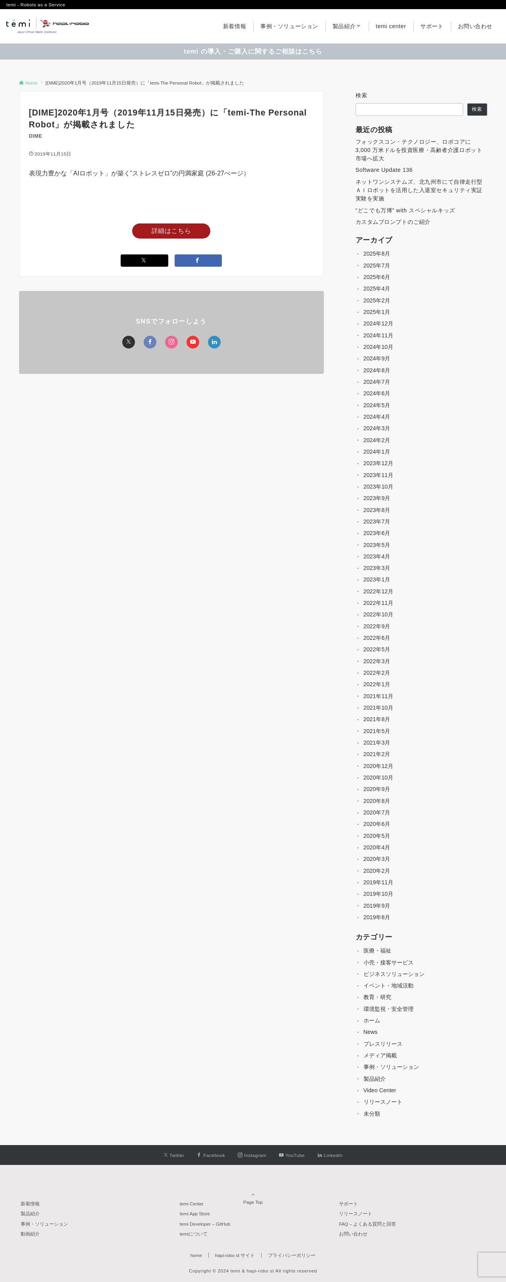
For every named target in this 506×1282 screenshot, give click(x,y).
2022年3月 (377, 661)
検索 (362, 95)
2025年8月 (377, 253)
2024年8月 (377, 370)
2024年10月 (378, 347)
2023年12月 (378, 463)
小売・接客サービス (389, 962)
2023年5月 (377, 545)
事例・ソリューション (391, 1067)
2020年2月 (377, 871)
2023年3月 (377, 568)
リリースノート (383, 1102)
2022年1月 (377, 684)
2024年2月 (377, 440)
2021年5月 (377, 731)
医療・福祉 (377, 950)
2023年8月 (377, 510)
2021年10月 (378, 708)
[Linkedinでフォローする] (214, 342)
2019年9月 (377, 906)
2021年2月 (377, 754)
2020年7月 (377, 812)
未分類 (372, 1114)
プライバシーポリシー (292, 1255)
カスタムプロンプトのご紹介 (393, 222)
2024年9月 (377, 358)
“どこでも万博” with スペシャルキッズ (405, 210)
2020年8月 (377, 801)
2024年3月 (377, 428)
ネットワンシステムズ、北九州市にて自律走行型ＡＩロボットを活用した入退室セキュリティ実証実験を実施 (419, 190)
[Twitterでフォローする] (128, 342)
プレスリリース (383, 1044)
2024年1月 (377, 452)
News (371, 1032)
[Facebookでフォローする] (150, 342)
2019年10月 (378, 894)
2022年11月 (378, 603)
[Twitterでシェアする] (144, 260)
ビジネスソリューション (394, 974)
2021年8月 (377, 719)
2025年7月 (377, 265)
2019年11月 (378, 882)
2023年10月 (378, 486)
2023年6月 (377, 533)
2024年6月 (377, 393)
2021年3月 (377, 742)
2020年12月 (378, 766)
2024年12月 (378, 323)
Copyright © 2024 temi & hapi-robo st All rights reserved (253, 1270)
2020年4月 (377, 847)
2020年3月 (377, 859)
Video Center (380, 1090)
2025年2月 (377, 300)
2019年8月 (377, 917)
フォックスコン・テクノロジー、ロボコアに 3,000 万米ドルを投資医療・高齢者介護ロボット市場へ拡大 (419, 150)
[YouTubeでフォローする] (193, 342)
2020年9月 (377, 789)
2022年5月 (377, 649)
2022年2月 (377, 673)
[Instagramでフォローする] (171, 342)
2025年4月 (377, 288)
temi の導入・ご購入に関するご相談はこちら (253, 51)
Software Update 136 (384, 170)
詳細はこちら (171, 230)
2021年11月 (378, 696)
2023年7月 (377, 521)
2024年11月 (378, 335)
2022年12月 (378, 591)
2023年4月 (377, 556)
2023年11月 (378, 475)
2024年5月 (377, 405)
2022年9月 (377, 626)
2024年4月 (377, 417)
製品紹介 (375, 1079)
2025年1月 (377, 312)
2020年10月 (378, 777)
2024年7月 (377, 382)
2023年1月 (377, 579)
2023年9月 (377, 498)
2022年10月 (378, 614)
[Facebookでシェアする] (198, 260)
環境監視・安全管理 (389, 1009)
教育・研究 (377, 997)
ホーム (372, 1020)
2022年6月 (377, 638)
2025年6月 (377, 277)
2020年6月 (377, 824)
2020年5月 (377, 836)
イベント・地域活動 (389, 985)
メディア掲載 (380, 1055)
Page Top (253, 1191)
